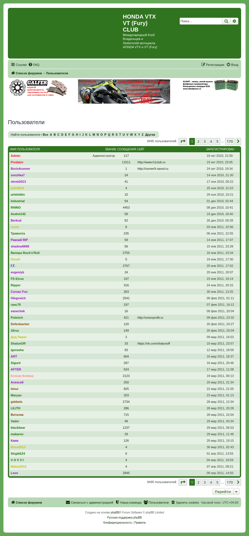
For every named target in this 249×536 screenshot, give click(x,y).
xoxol (15, 227)
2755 (126, 252)
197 (126, 278)
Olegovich (18, 298)
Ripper (16, 285)
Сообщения (126, 149)
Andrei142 (18, 214)
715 (126, 414)
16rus (15, 330)
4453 (126, 207)
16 (126, 311)
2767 (126, 265)
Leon (14, 473)
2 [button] (198, 141)
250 (126, 382)
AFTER (16, 369)
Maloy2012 (18, 466)
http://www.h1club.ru (151, 162)
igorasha (17, 350)
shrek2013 (18, 181)
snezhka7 (18, 175)
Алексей (17, 382)
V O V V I (17, 460)
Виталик (17, 414)
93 (126, 350)
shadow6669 (20, 246)
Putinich (17, 317)
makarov (17, 434)
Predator (17, 162)
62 (126, 220)
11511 (126, 162)
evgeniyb (17, 272)
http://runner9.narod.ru (152, 168)
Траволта (18, 233)
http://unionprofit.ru (150, 317)
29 (126, 434)
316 (126, 285)
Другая (150, 134)
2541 (126, 298)
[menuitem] (33, 64)
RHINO (16, 207)
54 (126, 201)
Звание (110, 149)
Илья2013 (18, 447)
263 (126, 291)
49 (126, 421)
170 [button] (230, 141)
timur (15, 388)
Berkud (16, 220)
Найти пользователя (25, 134)
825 (126, 388)
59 (126, 214)
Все (45, 134)
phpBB (115, 512)
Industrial (18, 201)
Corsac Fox (19, 291)
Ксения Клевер (22, 376)
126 (126, 440)
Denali (15, 259)
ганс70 (16, 304)
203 (126, 395)
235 (126, 233)
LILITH (15, 408)
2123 (126, 376)
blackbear (18, 427)
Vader (15, 421)
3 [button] (205, 141)
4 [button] (211, 141)
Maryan (16, 395)
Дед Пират (19, 337)
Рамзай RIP (19, 240)
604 (126, 356)
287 (126, 363)
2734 (126, 401)
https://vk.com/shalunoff (153, 343)
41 (126, 181)
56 (126, 246)
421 (126, 317)
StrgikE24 (18, 453)
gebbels (17, 401)
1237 (126, 427)
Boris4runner (20, 168)
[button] (183, 141)
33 (126, 343)
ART (14, 356)
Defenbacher (20, 324)
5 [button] (217, 141)
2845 (126, 473)
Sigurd (16, 363)
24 (126, 175)
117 (126, 155)
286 (126, 408)
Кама (14, 440)
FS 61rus (17, 278)
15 (126, 194)
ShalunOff (18, 343)
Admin (15, 155)
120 (126, 324)
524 (126, 369)
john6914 (17, 188)
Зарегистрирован (220, 149)
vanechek (18, 311)
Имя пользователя (25, 149)
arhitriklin (18, 194)
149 (126, 330)
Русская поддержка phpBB (124, 517)
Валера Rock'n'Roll (25, 252)
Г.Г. (13, 265)
